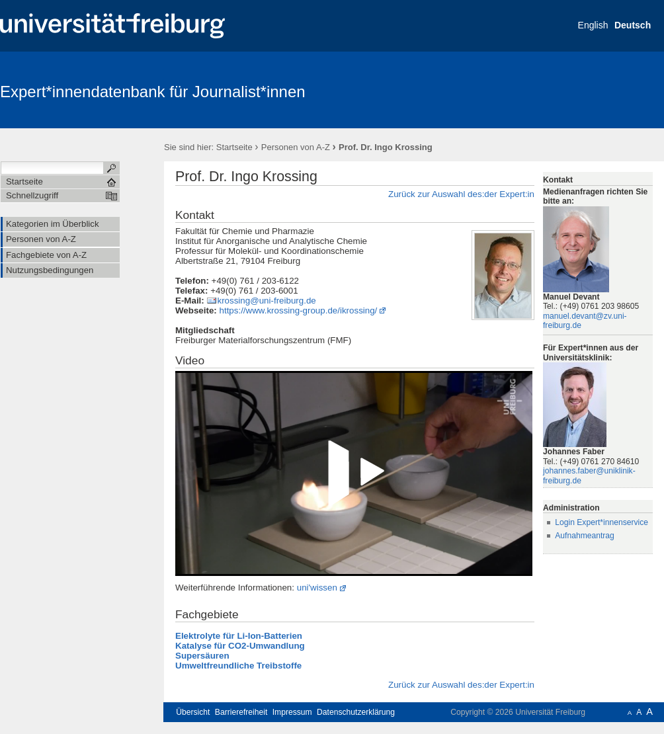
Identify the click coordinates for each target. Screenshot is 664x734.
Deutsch (632, 25)
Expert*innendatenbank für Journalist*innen (153, 92)
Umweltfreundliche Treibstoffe (238, 666)
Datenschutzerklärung (356, 712)
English (593, 25)
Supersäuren (202, 656)
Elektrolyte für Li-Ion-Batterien (238, 636)
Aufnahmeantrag (584, 535)
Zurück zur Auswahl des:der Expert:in (461, 194)
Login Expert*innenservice (601, 522)
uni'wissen (317, 587)
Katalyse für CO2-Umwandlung (240, 646)
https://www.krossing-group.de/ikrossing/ (299, 310)
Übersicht (193, 712)
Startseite (234, 147)
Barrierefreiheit (241, 712)
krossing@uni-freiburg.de (266, 301)
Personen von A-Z (295, 147)
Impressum (292, 712)
